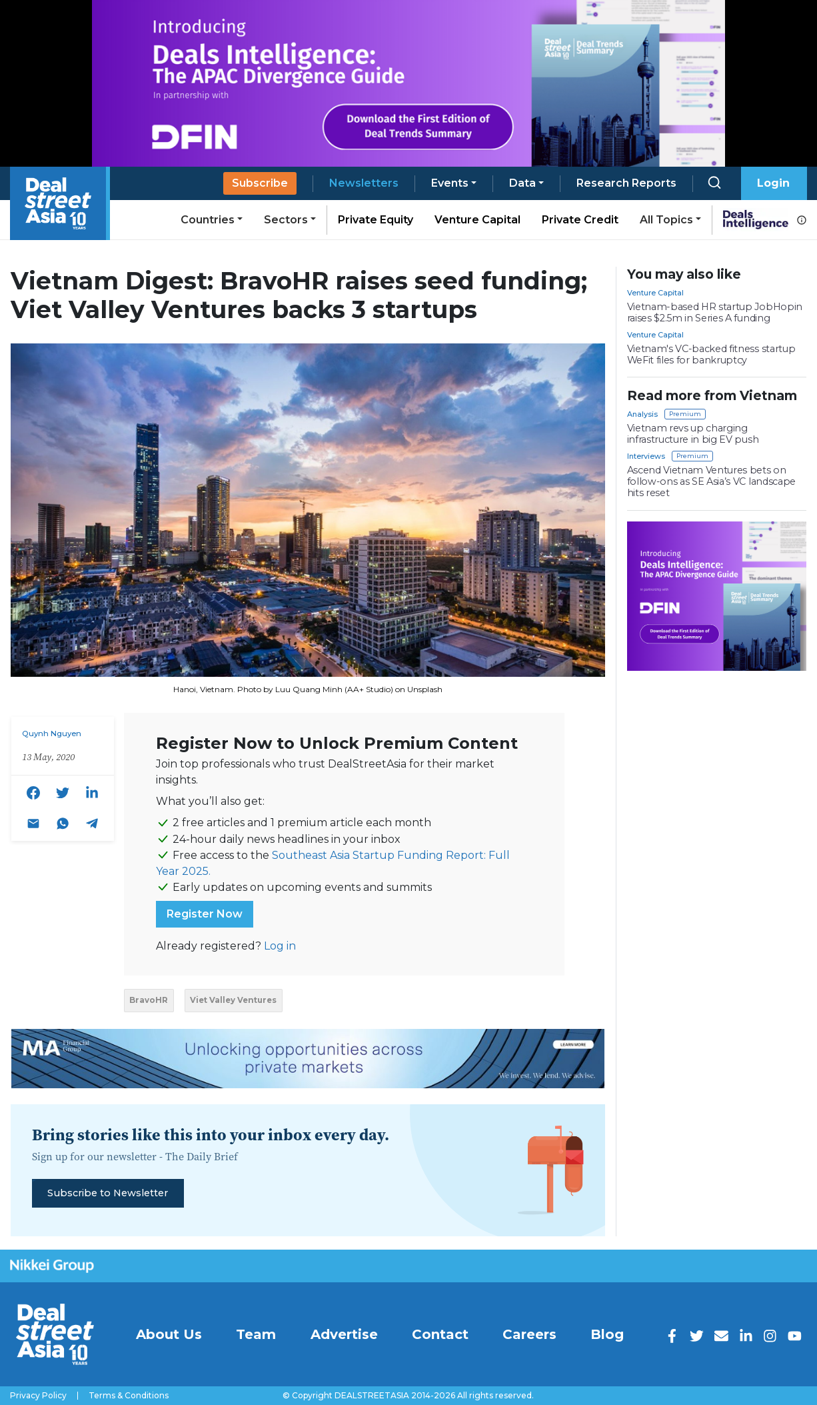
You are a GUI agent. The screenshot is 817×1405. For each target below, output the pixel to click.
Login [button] (773, 183)
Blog (607, 1334)
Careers (529, 1334)
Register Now (205, 914)
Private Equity (375, 219)
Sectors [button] (286, 219)
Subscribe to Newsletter (107, 1193)
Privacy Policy (38, 1396)
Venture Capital (477, 219)
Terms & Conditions (129, 1396)
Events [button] (449, 183)
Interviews (646, 456)
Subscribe (260, 183)
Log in (280, 946)
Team (256, 1334)
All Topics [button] (666, 219)
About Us (169, 1334)
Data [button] (522, 183)
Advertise (344, 1334)
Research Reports (626, 183)
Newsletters (364, 183)
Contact (440, 1334)
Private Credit (580, 219)
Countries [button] (208, 219)
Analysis (642, 414)
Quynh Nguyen (51, 733)
